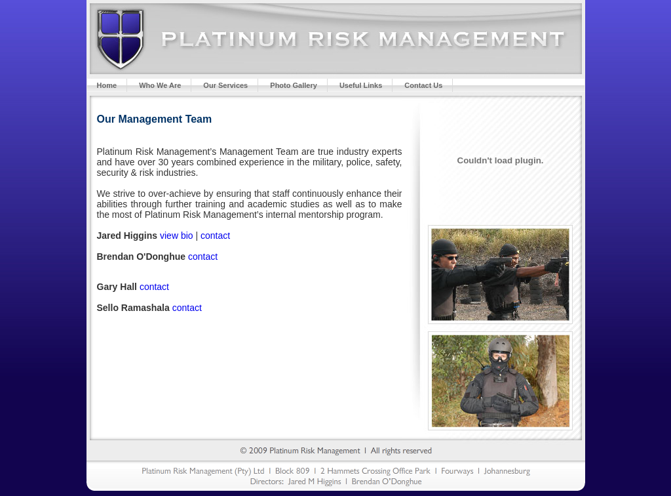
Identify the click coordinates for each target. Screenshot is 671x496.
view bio (176, 235)
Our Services (225, 85)
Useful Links (360, 85)
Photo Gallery (293, 85)
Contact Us (423, 85)
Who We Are (160, 85)
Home (107, 85)
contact (215, 235)
